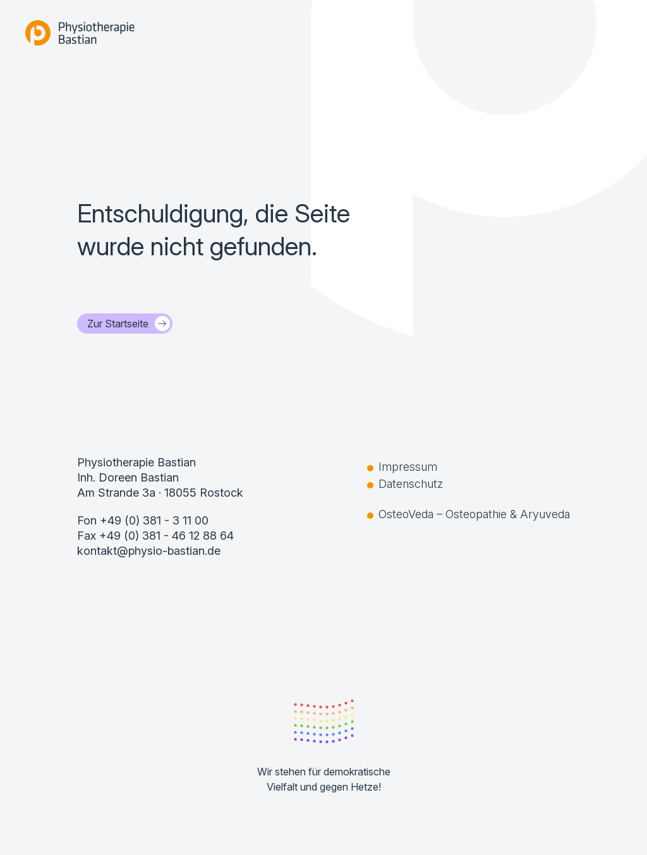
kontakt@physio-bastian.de (149, 550)
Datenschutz (410, 483)
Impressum (407, 466)
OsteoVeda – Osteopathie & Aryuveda (474, 514)
